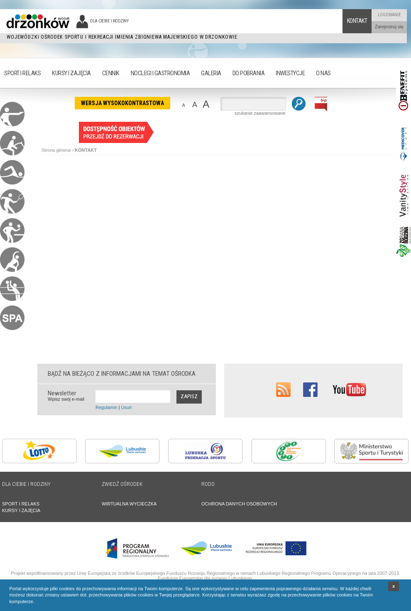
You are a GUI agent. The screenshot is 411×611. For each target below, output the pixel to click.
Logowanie (389, 14)
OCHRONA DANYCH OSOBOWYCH (239, 503)
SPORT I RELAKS (20, 503)
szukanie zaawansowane (260, 113)
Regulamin (106, 407)
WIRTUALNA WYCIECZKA (129, 503)
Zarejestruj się (389, 26)
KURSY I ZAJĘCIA (21, 510)
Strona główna (56, 150)
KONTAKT (86, 150)
